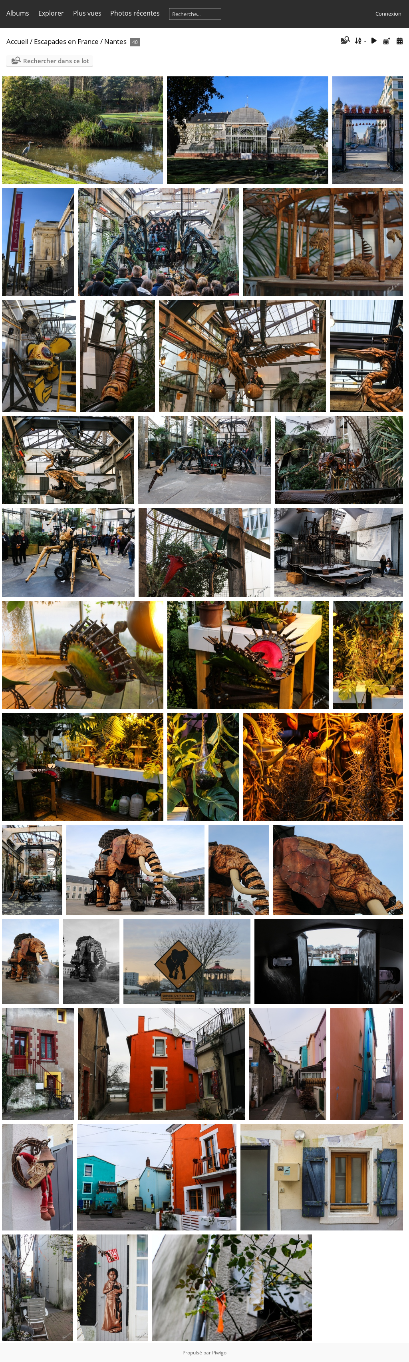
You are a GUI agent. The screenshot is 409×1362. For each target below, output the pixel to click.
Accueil (17, 41)
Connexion (388, 13)
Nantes (115, 41)
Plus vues (87, 13)
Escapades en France (66, 41)
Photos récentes (135, 13)
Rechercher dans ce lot (56, 61)
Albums (17, 13)
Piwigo (219, 1352)
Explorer (51, 13)
